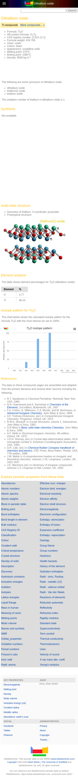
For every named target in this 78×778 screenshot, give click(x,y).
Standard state (48, 623)
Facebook (8, 726)
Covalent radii (9, 545)
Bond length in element (14, 519)
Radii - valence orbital (52, 587)
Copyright (44, 735)
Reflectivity (46, 607)
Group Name (47, 545)
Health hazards (48, 561)
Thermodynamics (50, 644)
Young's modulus (49, 664)
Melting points (9, 618)
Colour (5, 540)
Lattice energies (10, 597)
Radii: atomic (8, 664)
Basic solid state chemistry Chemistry (42, 427)
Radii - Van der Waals (52, 592)
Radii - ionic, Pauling (51, 576)
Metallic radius (11, 712)
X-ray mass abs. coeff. (52, 659)
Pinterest (8, 735)
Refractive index (49, 613)
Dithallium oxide (44, 3)
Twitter (7, 730)
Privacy (43, 726)
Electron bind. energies (53, 488)
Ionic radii (6, 659)
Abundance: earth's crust (16, 717)
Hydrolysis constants (13, 576)
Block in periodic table (13, 504)
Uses (43, 649)
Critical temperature (12, 550)
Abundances (8, 483)
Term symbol (47, 633)
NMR (4, 633)
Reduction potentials (51, 602)
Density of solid (10, 561)
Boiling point (8, 509)
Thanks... (44, 739)
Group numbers (49, 550)
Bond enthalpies (10, 514)
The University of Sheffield (55, 762)
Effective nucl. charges (53, 483)
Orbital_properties (11, 638)
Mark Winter (34, 762)
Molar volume (8, 623)
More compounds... (31, 25)
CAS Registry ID (10, 530)
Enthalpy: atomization (52, 519)
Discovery (6, 571)
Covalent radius (11, 707)
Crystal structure (10, 555)
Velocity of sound (49, 654)
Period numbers (10, 649)
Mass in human (10, 607)
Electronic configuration (53, 514)
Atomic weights (9, 498)
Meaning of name (11, 613)
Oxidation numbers (12, 644)
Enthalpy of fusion (50, 524)
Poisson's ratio (9, 654)
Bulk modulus (8, 524)
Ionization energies (12, 581)
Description (7, 566)
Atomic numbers (10, 488)
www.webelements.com (62, 759)
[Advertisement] (25, 70)
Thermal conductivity (51, 638)
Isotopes (6, 592)
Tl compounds (10, 25)
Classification (8, 535)
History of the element (52, 566)
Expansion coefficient (52, 530)
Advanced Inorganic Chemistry (24, 413)
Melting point (10, 689)
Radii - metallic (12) (51, 581)
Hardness (45, 555)
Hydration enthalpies (51, 571)
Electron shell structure (53, 504)
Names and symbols (12, 628)
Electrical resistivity (51, 493)
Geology (44, 540)
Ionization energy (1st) (15, 703)
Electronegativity (49, 509)
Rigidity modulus (49, 618)
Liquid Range (8, 602)
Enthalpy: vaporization (52, 535)
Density (7, 694)
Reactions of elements (52, 597)
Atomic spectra (9, 493)
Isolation (6, 587)
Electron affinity (48, 498)
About (43, 730)
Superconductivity (50, 628)
